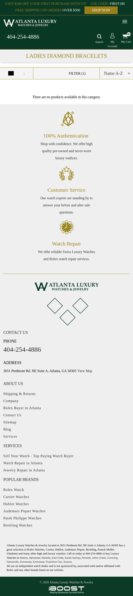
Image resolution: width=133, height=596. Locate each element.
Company (11, 401)
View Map (84, 371)
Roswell (86, 557)
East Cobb (57, 557)
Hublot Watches (16, 504)
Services (10, 436)
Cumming (112, 557)
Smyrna (67, 561)
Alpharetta (34, 557)
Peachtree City (54, 561)
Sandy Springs (73, 557)
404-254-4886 (23, 37)
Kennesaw (38, 561)
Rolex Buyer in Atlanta (22, 408)
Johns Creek (99, 557)
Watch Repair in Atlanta (23, 463)
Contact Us (12, 415)
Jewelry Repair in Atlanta (24, 470)
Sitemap (9, 422)
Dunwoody (25, 561)
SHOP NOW (101, 10)
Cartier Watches (16, 497)
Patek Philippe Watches (22, 518)
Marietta (46, 557)
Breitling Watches (17, 525)
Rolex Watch (13, 490)
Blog (7, 429)
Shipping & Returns (19, 394)
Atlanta (23, 557)
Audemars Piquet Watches (24, 511)
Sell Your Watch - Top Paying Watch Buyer (38, 456)
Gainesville (13, 561)
